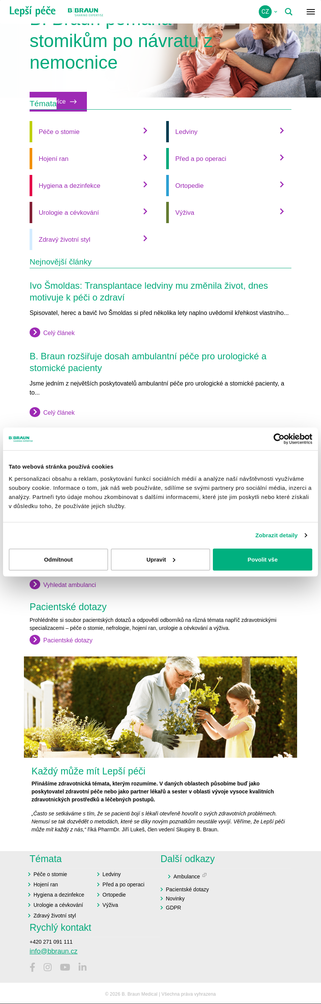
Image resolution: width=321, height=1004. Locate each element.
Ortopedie (189, 185)
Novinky (175, 898)
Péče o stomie (59, 131)
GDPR (173, 908)
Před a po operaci (200, 158)
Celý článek (59, 332)
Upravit (160, 559)
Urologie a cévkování (69, 212)
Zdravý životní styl (64, 239)
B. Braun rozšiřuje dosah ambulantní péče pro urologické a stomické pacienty (148, 362)
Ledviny (186, 131)
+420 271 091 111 (51, 942)
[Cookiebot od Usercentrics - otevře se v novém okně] (279, 439)
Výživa (184, 212)
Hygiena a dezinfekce (70, 185)
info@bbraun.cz (53, 951)
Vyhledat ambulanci (69, 585)
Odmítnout (58, 559)
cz (265, 11)
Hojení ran (53, 158)
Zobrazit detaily (276, 535)
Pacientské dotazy (68, 640)
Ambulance (186, 876)
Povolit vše (263, 559)
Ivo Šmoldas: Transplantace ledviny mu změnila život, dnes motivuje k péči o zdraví (149, 291)
